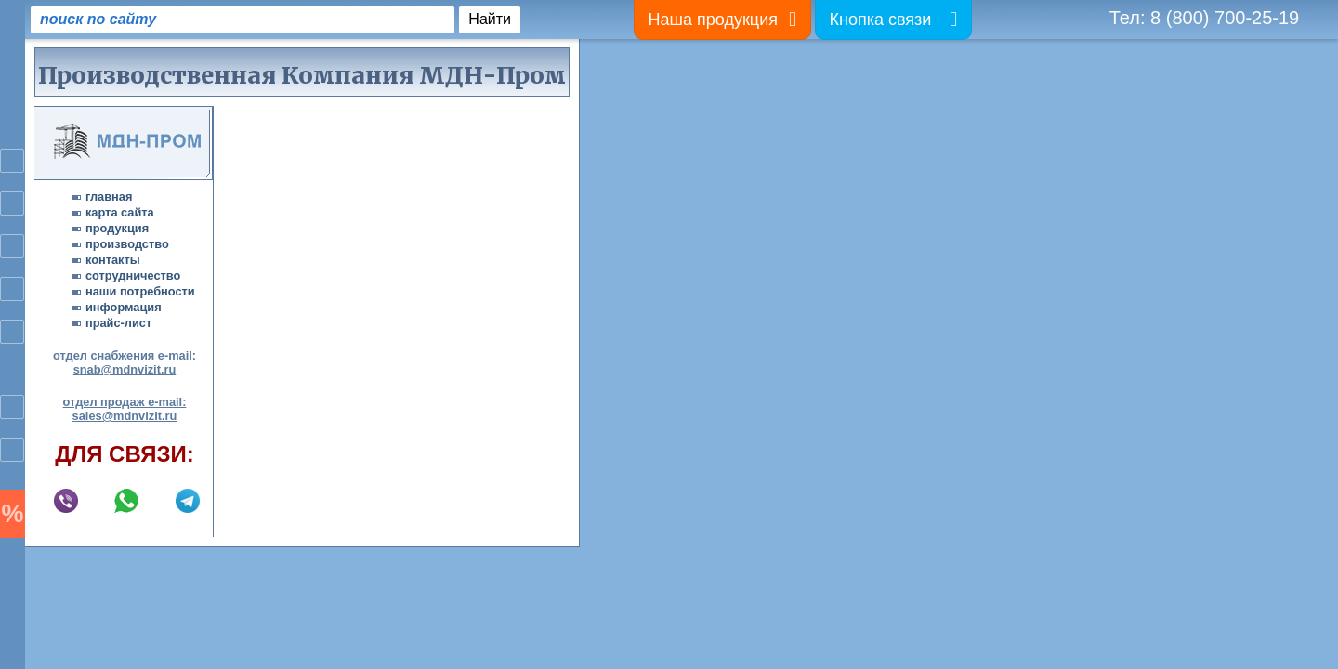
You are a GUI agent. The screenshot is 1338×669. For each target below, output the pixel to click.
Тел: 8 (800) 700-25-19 (1204, 17)
